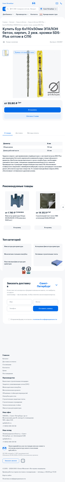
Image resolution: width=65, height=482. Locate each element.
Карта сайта (7, 475)
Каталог (5, 358)
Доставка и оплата (9, 361)
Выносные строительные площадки (15, 381)
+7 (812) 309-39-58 (9, 426)
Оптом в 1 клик (32, 116)
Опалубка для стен (9, 396)
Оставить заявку (46, 334)
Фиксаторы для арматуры (13, 246)
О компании (7, 364)
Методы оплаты (33, 133)
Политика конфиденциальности (14, 479)
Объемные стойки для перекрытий (15, 393)
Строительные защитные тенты (14, 399)
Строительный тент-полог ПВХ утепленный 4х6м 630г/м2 (47, 217)
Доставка (19, 133)
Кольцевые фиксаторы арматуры (47, 246)
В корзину (32, 110)
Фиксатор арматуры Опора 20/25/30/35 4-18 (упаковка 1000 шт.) (15, 218)
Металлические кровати (11, 390)
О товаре (7, 133)
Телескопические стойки (12, 405)
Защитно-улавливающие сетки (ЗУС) (16, 384)
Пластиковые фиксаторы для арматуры (14, 281)
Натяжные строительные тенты (46, 263)
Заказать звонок (11, 461)
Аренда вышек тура (48, 14)
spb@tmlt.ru (7, 423)
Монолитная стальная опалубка (15, 263)
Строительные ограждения (12, 402)
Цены (4, 370)
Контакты (34, 14)
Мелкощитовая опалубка (12, 387)
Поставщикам (8, 373)
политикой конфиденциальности (45, 345)
